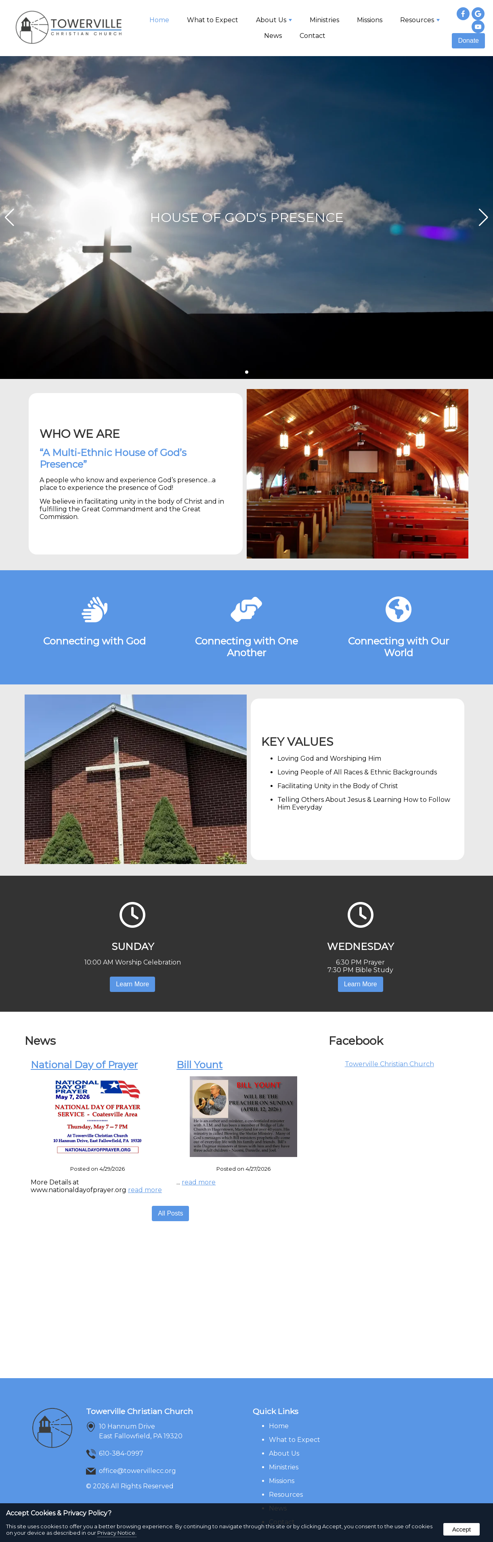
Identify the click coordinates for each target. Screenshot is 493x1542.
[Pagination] (247, 372)
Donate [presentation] (468, 40)
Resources (420, 20)
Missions (369, 20)
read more (145, 1190)
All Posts (170, 1213)
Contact (312, 36)
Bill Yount (199, 1065)
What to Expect (212, 20)
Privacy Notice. (116, 1532)
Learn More (132, 984)
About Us (274, 20)
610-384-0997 (121, 1453)
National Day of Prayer (84, 1065)
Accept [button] (461, 1529)
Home (159, 20)
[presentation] (463, 14)
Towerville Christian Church (389, 1064)
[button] (483, 217)
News (273, 36)
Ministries (324, 20)
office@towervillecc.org (137, 1471)
